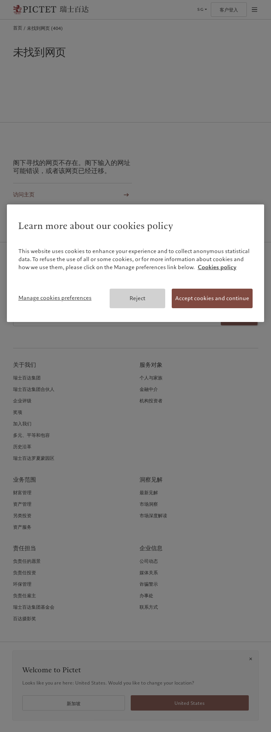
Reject (137, 298)
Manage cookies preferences (55, 298)
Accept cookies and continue (212, 298)
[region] (135, 263)
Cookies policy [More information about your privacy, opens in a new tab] (217, 267)
